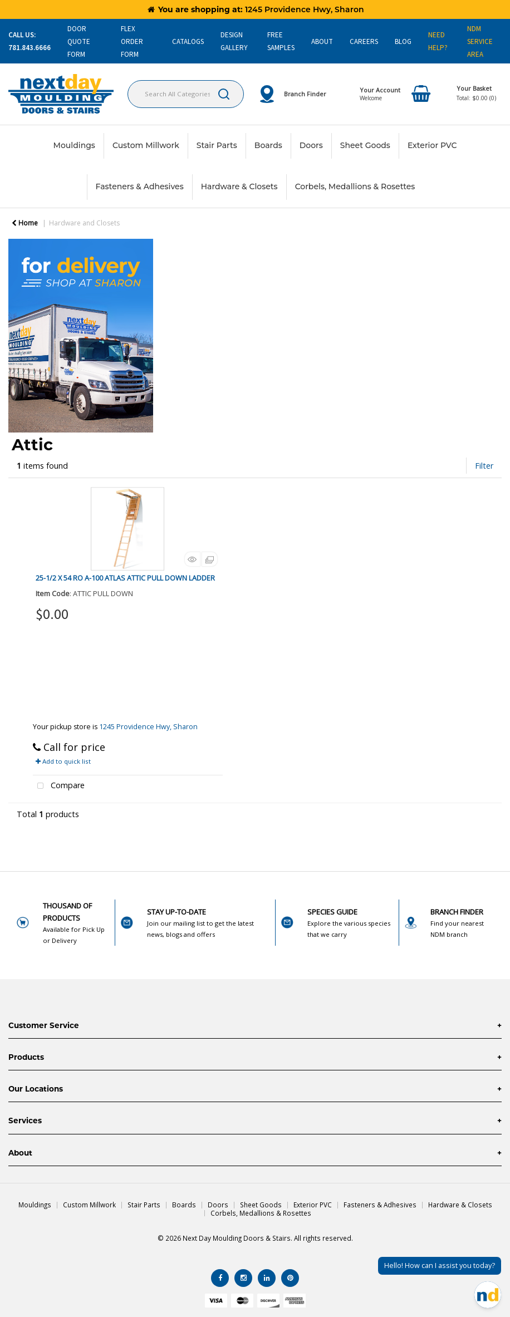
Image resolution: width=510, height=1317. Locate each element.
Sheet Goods (365, 145)
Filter (484, 465)
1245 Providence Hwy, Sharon (148, 726)
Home (25, 223)
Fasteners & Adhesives (140, 186)
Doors (311, 145)
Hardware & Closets (239, 186)
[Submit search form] (224, 94)
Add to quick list (63, 761)
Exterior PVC (432, 145)
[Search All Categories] (186, 94)
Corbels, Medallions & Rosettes (355, 186)
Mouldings (74, 145)
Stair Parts (217, 145)
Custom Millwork (145, 145)
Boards (268, 145)
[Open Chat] (487, 1294)
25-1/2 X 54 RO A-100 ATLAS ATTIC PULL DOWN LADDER (125, 578)
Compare (59, 786)
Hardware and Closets (84, 223)
